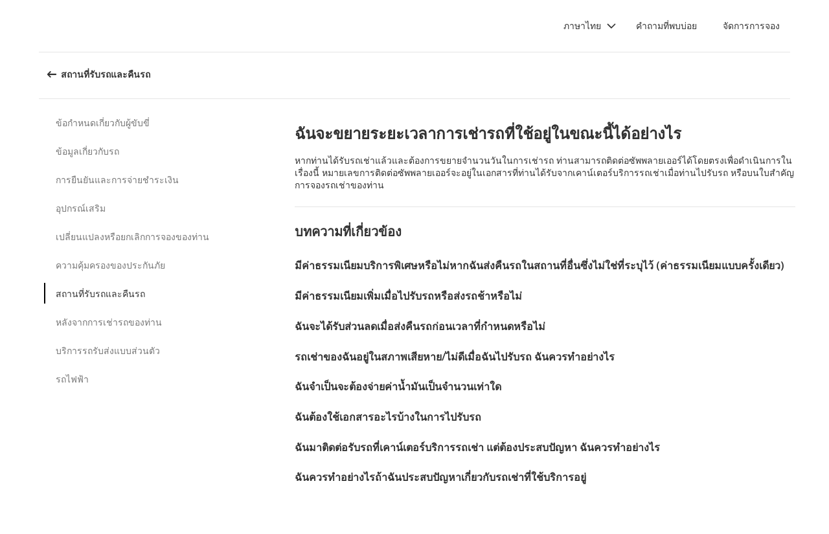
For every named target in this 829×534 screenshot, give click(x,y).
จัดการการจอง (751, 25)
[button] (590, 26)
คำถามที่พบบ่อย (666, 25)
